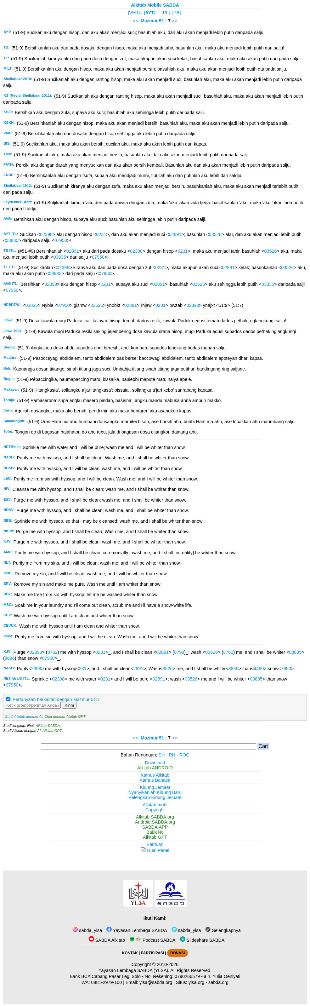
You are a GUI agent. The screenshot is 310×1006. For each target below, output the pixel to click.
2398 (36, 668)
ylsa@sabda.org (155, 982)
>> (174, 20)
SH (161, 754)
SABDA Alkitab (107, 940)
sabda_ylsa (87, 930)
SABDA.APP (155, 827)
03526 (215, 234)
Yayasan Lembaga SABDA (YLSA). (134, 970)
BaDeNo (154, 832)
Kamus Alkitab (155, 775)
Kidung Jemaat (155, 787)
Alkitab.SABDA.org (155, 816)
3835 (233, 668)
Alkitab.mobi (155, 804)
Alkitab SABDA (48, 725)
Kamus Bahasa (155, 780)
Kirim (69, 705)
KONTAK (130, 953)
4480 (259, 668)
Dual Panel (155, 850)
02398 (46, 234)
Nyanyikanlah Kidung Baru (155, 792)
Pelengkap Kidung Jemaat (154, 797)
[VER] (134, 12)
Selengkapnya (222, 930)
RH (172, 754)
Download (155, 762)
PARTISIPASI (152, 953)
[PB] (176, 12)
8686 (10, 658)
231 (83, 668)
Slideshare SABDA (202, 940)
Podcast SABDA (152, 940)
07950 (60, 240)
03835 (12, 240)
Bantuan (155, 844)
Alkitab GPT (52, 731)
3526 (168, 668)
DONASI (177, 953)
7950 (286, 668)
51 (162, 20)
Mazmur (149, 20)
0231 (101, 234)
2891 (138, 668)
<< (135, 20)
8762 (53, 652)
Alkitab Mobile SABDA (155, 5)
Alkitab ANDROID (155, 767)
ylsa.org (196, 982)
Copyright (155, 809)
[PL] (166, 12)
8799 (179, 652)
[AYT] (149, 12)
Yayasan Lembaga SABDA (136, 930)
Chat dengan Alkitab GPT (64, 716)
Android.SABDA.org (155, 822)
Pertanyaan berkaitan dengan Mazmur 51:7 (56, 699)
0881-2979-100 (106, 982)
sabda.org (218, 982)
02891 (175, 234)
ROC (184, 754)
